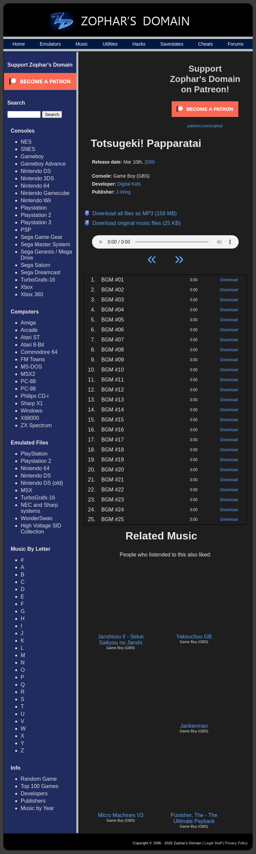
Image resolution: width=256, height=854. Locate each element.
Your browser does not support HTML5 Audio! (165, 240)
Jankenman (194, 726)
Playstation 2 (36, 215)
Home (18, 44)
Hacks (138, 44)
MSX (26, 490)
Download (229, 280)
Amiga (28, 323)
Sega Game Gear (41, 237)
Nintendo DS (36, 171)
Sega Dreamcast (40, 272)
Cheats (205, 44)
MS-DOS (31, 367)
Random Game (39, 779)
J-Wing (123, 192)
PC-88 (28, 381)
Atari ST (30, 337)
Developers (34, 793)
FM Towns (33, 359)
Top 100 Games (39, 786)
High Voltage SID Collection (41, 528)
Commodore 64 (39, 352)
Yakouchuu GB (194, 636)
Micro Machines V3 (120, 815)
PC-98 (28, 389)
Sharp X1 (32, 403)
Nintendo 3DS (37, 178)
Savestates (171, 44)
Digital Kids (129, 184)
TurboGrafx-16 (38, 280)
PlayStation (34, 453)
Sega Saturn (35, 265)
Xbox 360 (32, 294)
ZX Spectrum (36, 425)
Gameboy (32, 156)
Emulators (50, 44)
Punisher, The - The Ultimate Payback (194, 818)
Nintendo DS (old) (42, 483)
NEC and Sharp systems (39, 508)
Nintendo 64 (35, 186)
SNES (28, 149)
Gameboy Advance (43, 164)
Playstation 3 (36, 222)
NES (26, 142)
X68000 (30, 418)
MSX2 (28, 374)
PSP (26, 230)
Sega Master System (45, 244)
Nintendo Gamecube (45, 193)
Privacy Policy (236, 843)
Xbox (27, 287)
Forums (235, 44)
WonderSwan (37, 518)
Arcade (29, 330)
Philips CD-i (35, 396)
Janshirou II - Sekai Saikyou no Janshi (121, 639)
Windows (31, 411)
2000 (149, 162)
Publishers (33, 801)
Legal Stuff (213, 843)
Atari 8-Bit (32, 345)
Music (82, 44)
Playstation (34, 208)
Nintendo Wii (36, 200)
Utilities (110, 44)
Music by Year (37, 808)
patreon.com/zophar (205, 126)
